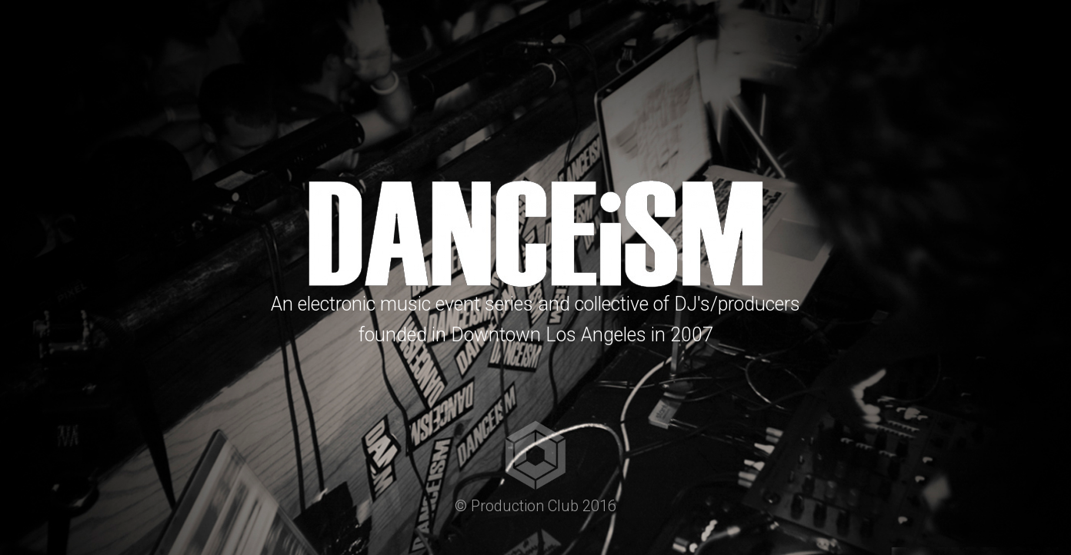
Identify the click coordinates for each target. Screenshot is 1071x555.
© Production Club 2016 (535, 506)
